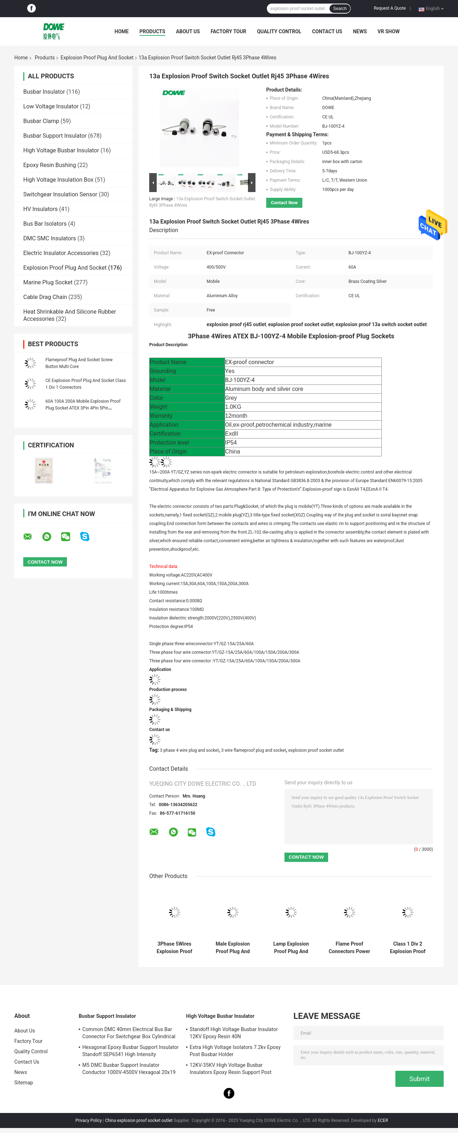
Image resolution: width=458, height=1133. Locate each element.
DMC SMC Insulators (49, 238)
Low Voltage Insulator (50, 106)
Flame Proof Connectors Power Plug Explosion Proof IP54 (349, 948)
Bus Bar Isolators (45, 223)
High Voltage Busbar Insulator (61, 150)
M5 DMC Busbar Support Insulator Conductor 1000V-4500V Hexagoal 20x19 (129, 1068)
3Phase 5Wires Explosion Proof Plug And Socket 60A (174, 948)
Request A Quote (390, 8)
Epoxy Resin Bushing (49, 165)
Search (340, 8)
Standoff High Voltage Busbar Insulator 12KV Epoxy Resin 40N (234, 1032)
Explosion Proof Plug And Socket (96, 57)
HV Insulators (40, 209)
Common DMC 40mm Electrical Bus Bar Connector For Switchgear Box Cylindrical (128, 1032)
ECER (382, 1120)
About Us (188, 31)
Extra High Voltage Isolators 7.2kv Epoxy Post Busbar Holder (235, 1050)
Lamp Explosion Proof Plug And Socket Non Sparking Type (291, 948)
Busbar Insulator (44, 91)
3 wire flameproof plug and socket (253, 750)
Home (121, 31)
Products (152, 31)
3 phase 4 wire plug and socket (189, 750)
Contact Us (327, 31)
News (360, 31)
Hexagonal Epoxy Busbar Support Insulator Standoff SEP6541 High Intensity (130, 1050)
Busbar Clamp (41, 121)
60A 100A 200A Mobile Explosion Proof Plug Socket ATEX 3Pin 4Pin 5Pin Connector (83, 408)
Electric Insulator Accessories (61, 253)
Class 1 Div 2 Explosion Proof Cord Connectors (408, 948)
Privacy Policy (88, 1120)
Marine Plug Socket (48, 282)
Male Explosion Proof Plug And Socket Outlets (233, 948)
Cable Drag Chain (45, 297)
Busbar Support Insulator (55, 135)
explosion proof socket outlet (316, 750)
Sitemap (23, 1082)
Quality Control (279, 31)
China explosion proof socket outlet (138, 1120)
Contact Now (284, 202)
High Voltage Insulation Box (58, 179)
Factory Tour (229, 31)
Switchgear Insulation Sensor (60, 194)
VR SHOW (388, 31)
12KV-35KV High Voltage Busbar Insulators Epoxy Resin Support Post (231, 1068)
